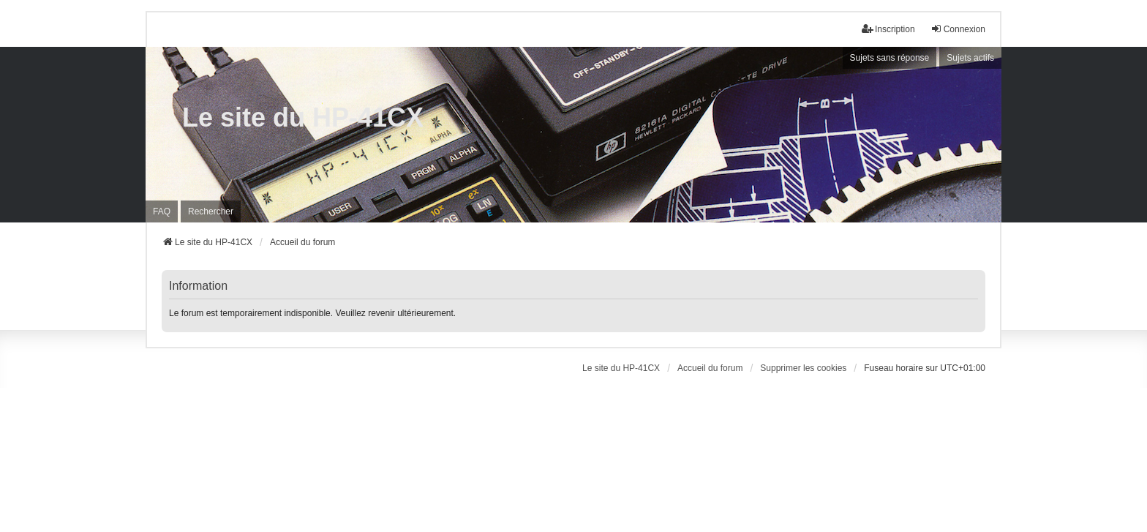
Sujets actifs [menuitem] (970, 58)
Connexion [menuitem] (957, 28)
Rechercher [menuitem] (210, 211)
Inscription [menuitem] (888, 28)
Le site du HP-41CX (303, 117)
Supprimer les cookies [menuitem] (803, 368)
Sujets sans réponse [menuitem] (890, 58)
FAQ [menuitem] (161, 211)
